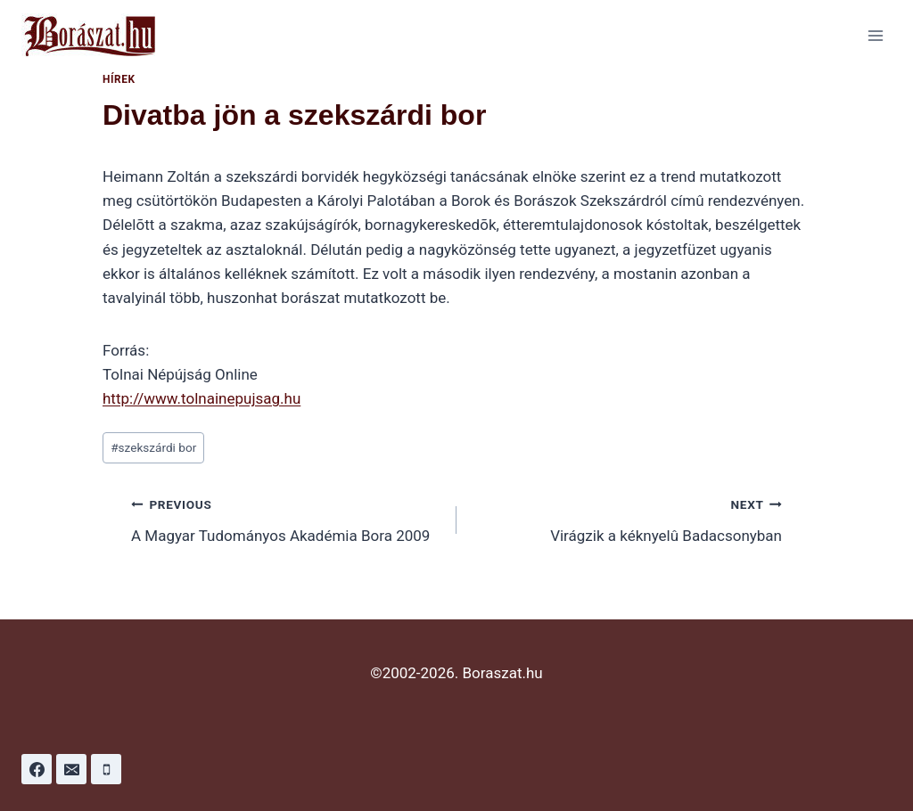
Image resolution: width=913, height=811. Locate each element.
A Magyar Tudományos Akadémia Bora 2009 (286, 518)
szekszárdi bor (153, 447)
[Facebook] (36, 769)
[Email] (71, 769)
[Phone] (106, 769)
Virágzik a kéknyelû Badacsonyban (627, 518)
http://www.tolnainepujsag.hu (201, 398)
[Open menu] (875, 35)
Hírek (119, 79)
